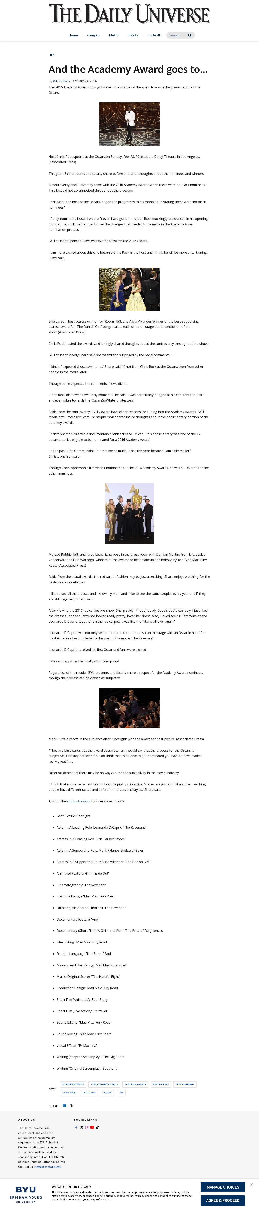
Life (51, 55)
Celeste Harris (63, 81)
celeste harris (185, 1084)
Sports (133, 35)
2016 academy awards (104, 1084)
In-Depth (154, 35)
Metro (114, 35)
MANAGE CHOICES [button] (223, 1187)
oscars (107, 1092)
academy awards (135, 1084)
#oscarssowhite (73, 1084)
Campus (93, 35)
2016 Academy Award (82, 801)
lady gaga (89, 1092)
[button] (252, 1186)
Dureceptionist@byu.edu (34, 1171)
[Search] (180, 35)
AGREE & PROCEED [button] (222, 1200)
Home (73, 35)
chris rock (69, 1092)
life (121, 1092)
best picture (161, 1084)
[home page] (129, 18)
